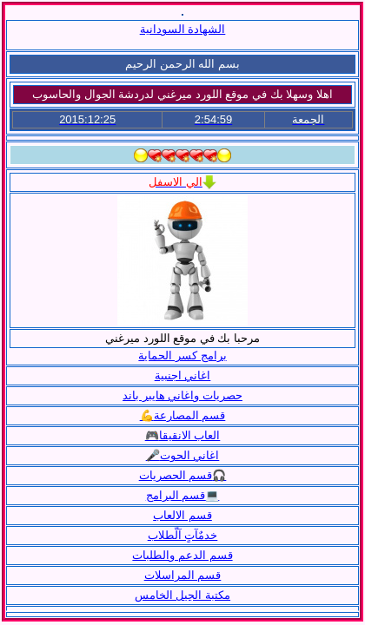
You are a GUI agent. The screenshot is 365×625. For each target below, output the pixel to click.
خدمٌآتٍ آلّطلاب (183, 535)
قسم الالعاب (182, 515)
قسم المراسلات (183, 575)
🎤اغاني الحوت (183, 455)
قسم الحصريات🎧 (183, 475)
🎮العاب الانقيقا (183, 435)
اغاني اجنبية (183, 375)
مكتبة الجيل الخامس (182, 595)
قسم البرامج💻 (183, 495)
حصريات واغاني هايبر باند (182, 395)
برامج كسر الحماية (182, 355)
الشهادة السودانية (183, 29)
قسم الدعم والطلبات (182, 555)
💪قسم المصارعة (183, 415)
